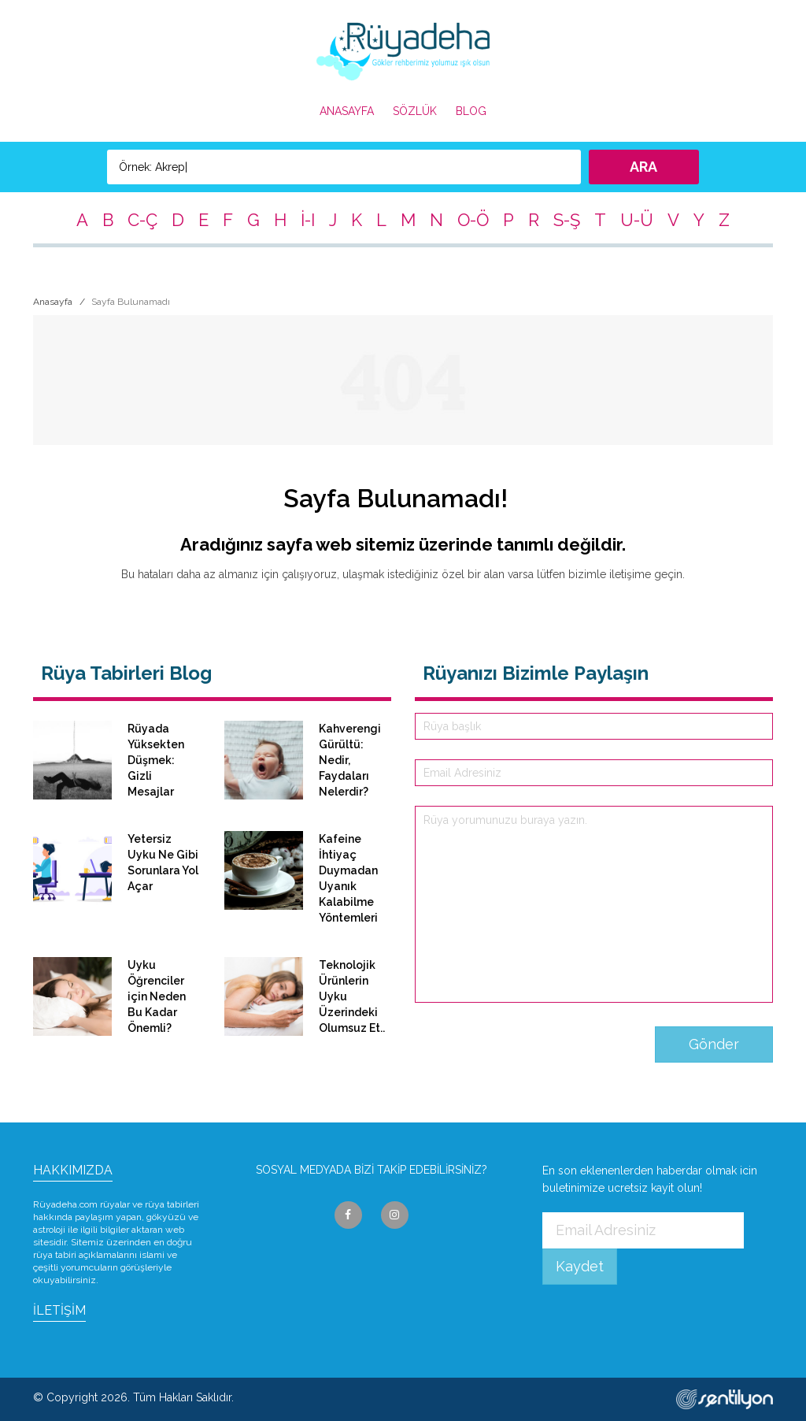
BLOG (471, 111)
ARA (643, 166)
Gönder (714, 1044)
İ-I (308, 220)
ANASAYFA (347, 111)
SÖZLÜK (415, 111)
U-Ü (636, 220)
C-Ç (142, 220)
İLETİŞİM (59, 1310)
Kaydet (580, 1266)
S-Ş (566, 220)
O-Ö (473, 220)
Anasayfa (52, 301)
